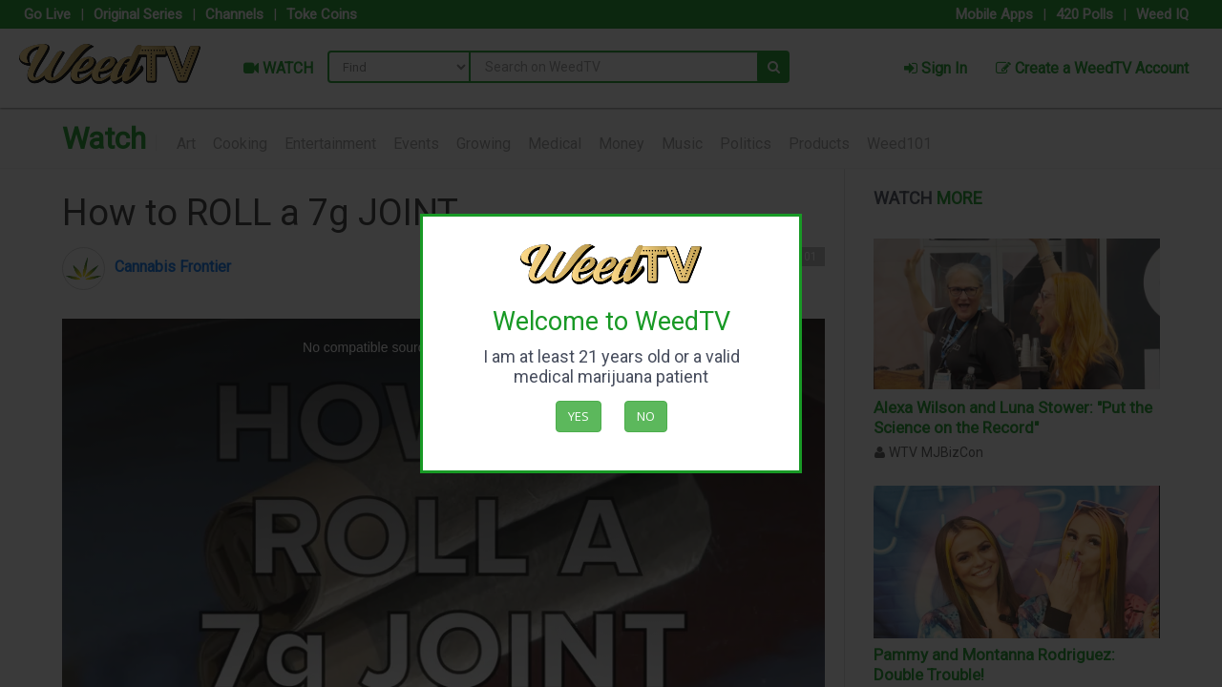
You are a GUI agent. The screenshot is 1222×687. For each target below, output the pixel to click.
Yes (578, 416)
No (646, 416)
